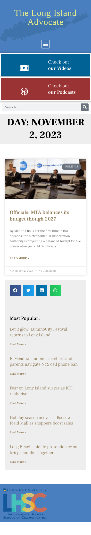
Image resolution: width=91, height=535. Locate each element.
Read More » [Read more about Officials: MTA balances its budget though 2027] (19, 258)
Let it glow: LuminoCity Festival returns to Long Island (38, 332)
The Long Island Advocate (45, 17)
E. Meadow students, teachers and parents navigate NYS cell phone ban (44, 361)
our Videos (59, 65)
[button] (45, 44)
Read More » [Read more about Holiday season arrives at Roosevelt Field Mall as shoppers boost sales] (18, 432)
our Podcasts (62, 89)
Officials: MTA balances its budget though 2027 (39, 215)
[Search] (85, 107)
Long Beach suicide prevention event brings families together (43, 449)
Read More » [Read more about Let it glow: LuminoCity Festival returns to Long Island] (18, 344)
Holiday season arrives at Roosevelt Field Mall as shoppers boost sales (42, 420)
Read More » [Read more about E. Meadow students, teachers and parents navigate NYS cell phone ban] (18, 374)
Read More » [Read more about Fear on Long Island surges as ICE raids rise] (18, 403)
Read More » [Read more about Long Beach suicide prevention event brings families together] (18, 462)
